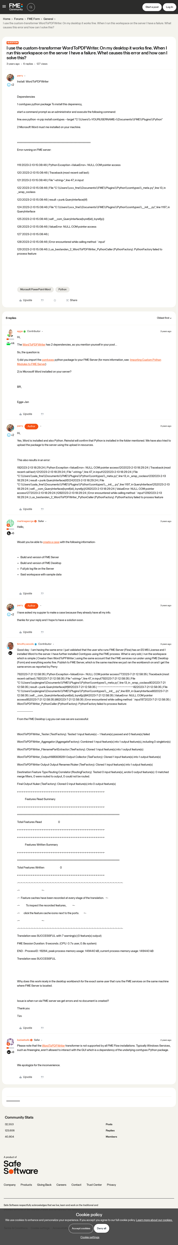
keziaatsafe (23, 1040)
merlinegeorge (25, 521)
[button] (4, 7)
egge (20, 331)
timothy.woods (25, 644)
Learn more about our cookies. (154, 1220)
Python (63, 289)
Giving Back (44, 1185)
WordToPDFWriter (34, 344)
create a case (51, 542)
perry (20, 75)
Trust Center (94, 1185)
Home (6, 19)
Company (10, 1185)
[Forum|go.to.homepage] (16, 7)
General (48, 19)
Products (26, 1185)
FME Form (33, 19)
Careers (61, 1185)
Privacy (111, 1185)
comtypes (48, 359)
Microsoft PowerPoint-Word (35, 289)
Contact (76, 1185)
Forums (18, 19)
